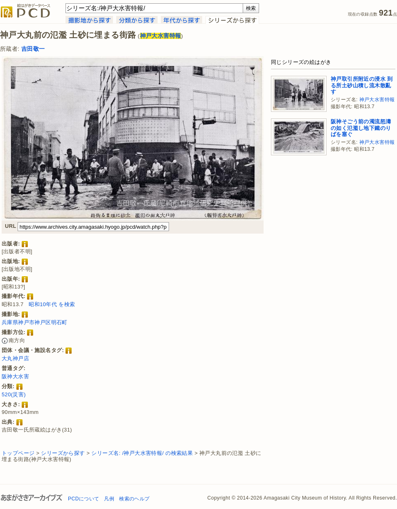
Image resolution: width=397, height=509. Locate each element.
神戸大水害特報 (377, 99)
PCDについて (83, 499)
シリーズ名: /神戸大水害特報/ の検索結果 (142, 453)
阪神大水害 (15, 376)
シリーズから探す (63, 453)
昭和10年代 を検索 (52, 304)
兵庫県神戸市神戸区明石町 (35, 322)
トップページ (18, 453)
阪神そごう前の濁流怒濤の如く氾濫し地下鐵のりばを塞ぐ (361, 127)
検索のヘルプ (134, 499)
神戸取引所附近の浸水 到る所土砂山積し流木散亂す (361, 85)
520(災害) (14, 394)
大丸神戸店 (15, 358)
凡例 (109, 499)
